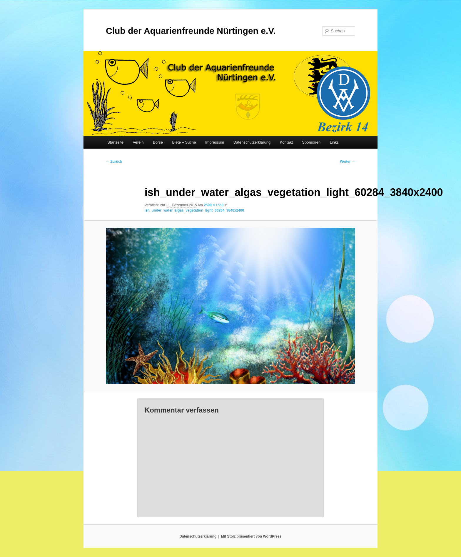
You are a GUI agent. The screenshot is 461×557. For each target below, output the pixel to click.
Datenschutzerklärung (251, 142)
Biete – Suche (184, 142)
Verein (138, 142)
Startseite (115, 142)
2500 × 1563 (213, 205)
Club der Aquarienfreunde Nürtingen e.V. (191, 31)
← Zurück (114, 161)
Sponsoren (311, 142)
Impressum (214, 142)
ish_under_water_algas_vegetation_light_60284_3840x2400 (194, 210)
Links (334, 142)
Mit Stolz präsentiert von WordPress (251, 536)
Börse (158, 142)
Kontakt (286, 142)
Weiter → (347, 161)
